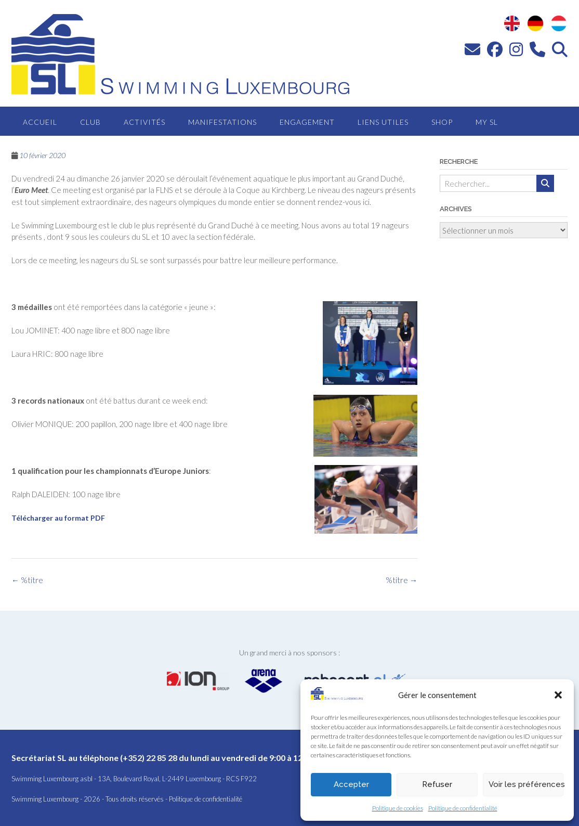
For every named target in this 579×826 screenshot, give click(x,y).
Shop (442, 122)
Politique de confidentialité (462, 808)
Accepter (351, 784)
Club (90, 122)
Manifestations (222, 122)
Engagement (307, 122)
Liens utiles (383, 122)
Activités (144, 122)
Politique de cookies (397, 808)
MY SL (487, 122)
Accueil (40, 122)
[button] (558, 695)
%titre (401, 580)
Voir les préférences (526, 784)
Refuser (437, 784)
